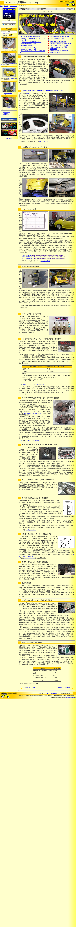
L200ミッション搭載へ (64, 688)
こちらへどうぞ (43, 141)
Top (1, 6)
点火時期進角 (53, 49)
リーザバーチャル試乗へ (30, 688)
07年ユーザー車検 (8, 93)
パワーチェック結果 (26, 45)
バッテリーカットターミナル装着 (30, 36)
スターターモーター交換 (28, 47)
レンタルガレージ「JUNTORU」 (33, 413)
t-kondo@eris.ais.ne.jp (70, 697)
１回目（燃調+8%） (27, 256)
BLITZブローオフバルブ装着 (58, 42)
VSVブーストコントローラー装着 (59, 45)
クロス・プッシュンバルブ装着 (58, 47)
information (5, 113)
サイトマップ (6, 114)
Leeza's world (13, 6)
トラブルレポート (31, 530)
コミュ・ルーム (6, 112)
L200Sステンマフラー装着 (28, 44)
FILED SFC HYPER (29, 558)
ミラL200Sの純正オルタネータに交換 (60, 43)
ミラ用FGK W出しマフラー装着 (59, 50)
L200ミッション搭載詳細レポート (31, 42)
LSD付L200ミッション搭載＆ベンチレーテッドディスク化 (42, 90)
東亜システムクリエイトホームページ (33, 384)
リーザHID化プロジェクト (6, 48)
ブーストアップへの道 (32, 440)
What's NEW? (6, 33)
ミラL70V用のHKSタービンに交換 (59, 36)
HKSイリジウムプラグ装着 (28, 49)
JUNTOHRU (31, 105)
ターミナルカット (8, 107)
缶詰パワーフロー (55, 52)
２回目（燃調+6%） (27, 258)
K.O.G (6, 6)
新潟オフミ (29, 93)
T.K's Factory (9, 138)
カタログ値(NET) (26, 255)
